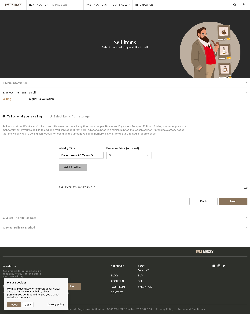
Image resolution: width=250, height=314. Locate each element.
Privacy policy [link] (56, 304)
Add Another (72, 167)
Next (233, 201)
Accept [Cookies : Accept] (14, 304)
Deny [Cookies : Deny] (28, 304)
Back (203, 201)
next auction (38, 5)
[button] (125, 83)
